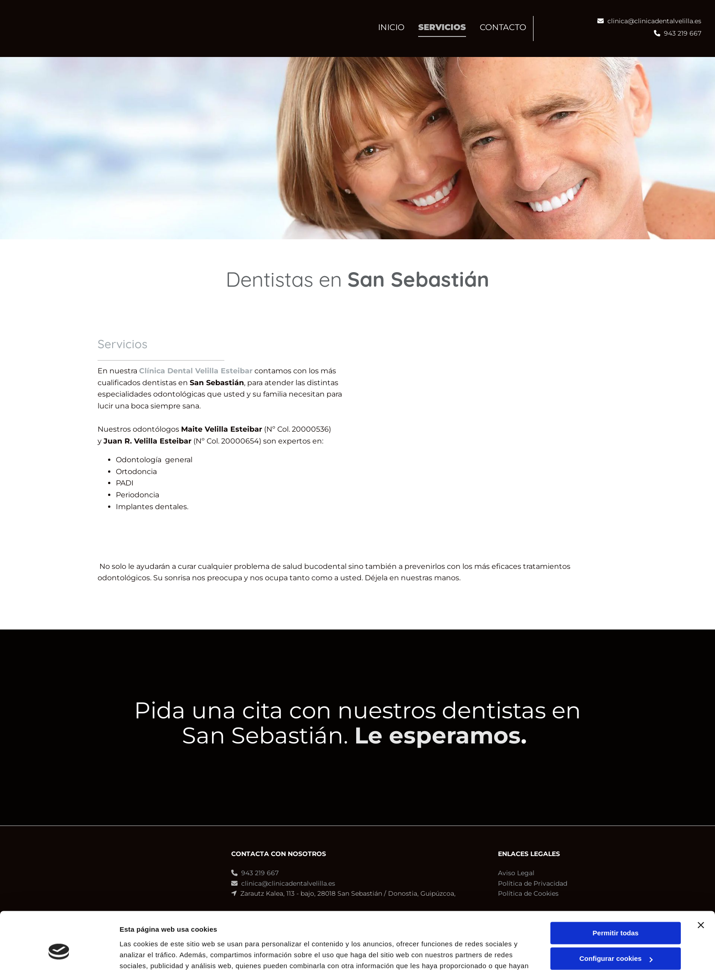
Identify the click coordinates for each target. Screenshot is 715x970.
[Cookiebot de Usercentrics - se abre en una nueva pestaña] (59, 952)
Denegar (615, 935)
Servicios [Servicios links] (442, 27)
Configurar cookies (616, 909)
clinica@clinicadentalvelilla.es (654, 21)
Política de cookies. (351, 927)
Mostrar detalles (146, 952)
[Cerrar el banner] (701, 875)
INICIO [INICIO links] (391, 27)
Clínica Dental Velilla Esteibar (196, 370)
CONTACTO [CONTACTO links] (503, 27)
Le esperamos (437, 735)
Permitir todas (616, 883)
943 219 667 (682, 33)
